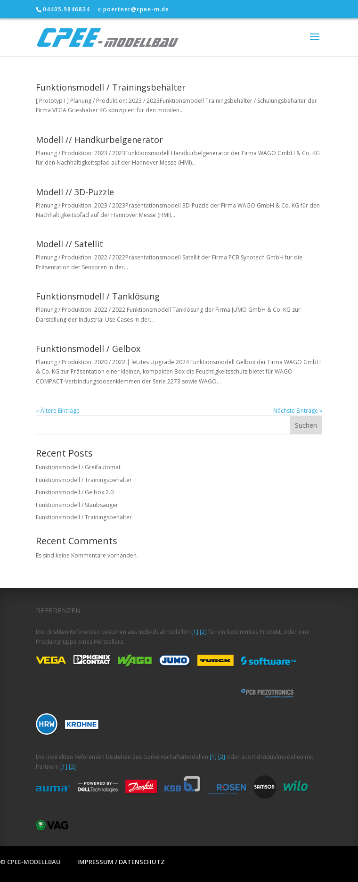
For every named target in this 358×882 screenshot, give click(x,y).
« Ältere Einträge (58, 411)
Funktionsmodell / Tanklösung (98, 296)
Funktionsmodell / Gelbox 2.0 (75, 492)
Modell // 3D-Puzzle (75, 192)
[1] (194, 632)
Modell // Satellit (69, 244)
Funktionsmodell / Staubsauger (77, 505)
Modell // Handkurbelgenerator (99, 139)
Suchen (306, 425)
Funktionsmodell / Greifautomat (78, 467)
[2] (203, 632)
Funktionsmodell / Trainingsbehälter (111, 87)
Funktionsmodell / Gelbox (88, 348)
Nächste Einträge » (297, 411)
